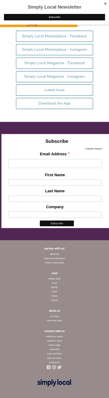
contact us (54, 362)
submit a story (54, 340)
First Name (55, 175)
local (54, 283)
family (54, 287)
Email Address (55, 154)
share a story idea (54, 262)
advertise (54, 254)
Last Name (55, 191)
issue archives (54, 353)
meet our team (54, 320)
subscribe (54, 349)
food (54, 291)
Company (55, 207)
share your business (54, 258)
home (55, 296)
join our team (54, 358)
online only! (54, 278)
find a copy (54, 345)
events (54, 300)
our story (54, 316)
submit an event (54, 336)
